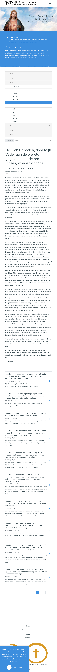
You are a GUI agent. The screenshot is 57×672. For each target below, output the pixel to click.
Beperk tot (10, 140)
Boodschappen (15, 37)
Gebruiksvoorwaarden (28, 630)
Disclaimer (28, 626)
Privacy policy (28, 637)
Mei (14, 109)
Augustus (15, 99)
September (16, 96)
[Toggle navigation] (49, 4)
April (14, 112)
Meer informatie (18, 667)
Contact (28, 634)
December (16, 86)
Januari (15, 121)
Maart (14, 115)
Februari (15, 118)
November (16, 90)
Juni (14, 106)
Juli (14, 102)
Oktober (15, 93)
